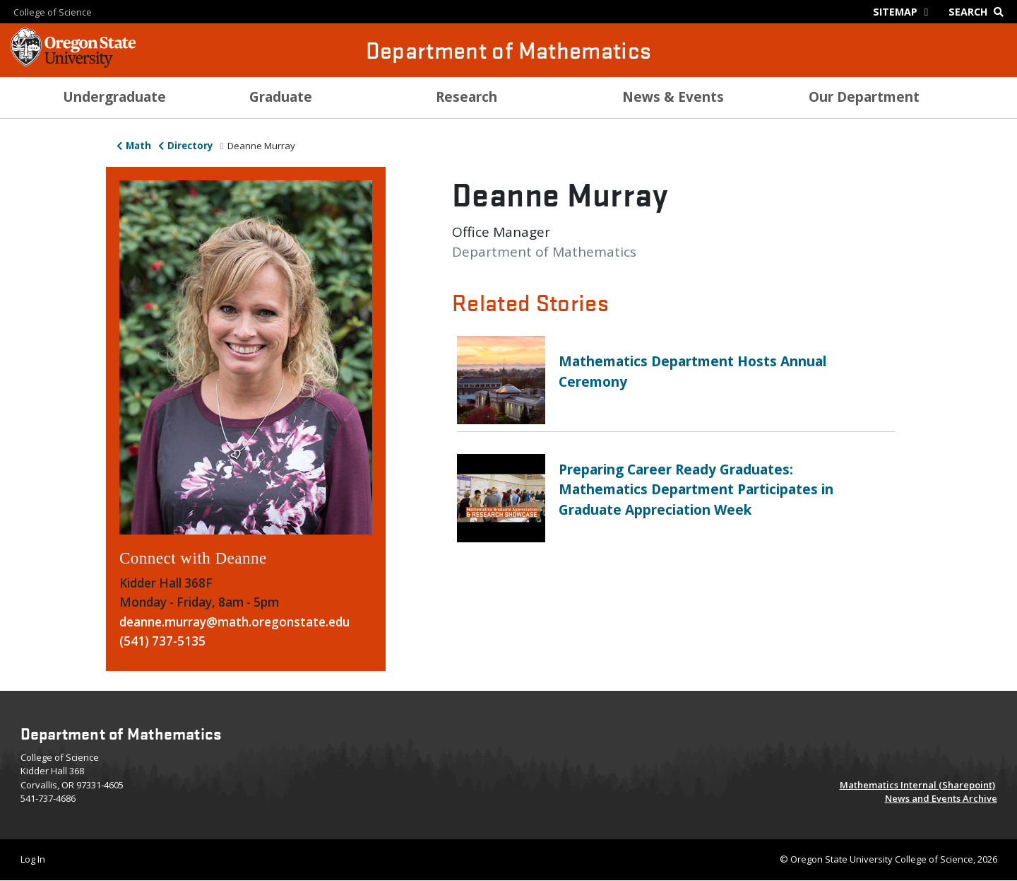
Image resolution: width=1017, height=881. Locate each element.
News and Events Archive (941, 798)
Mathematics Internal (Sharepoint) (917, 784)
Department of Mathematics (509, 50)
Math (138, 145)
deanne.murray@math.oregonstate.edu (234, 622)
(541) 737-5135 (162, 641)
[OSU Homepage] (73, 63)
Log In (32, 859)
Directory (190, 145)
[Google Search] (979, 11)
